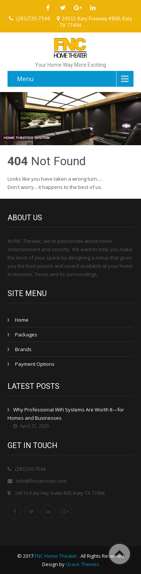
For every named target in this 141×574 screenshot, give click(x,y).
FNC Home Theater (56, 556)
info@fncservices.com (41, 480)
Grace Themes (82, 564)
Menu (25, 79)
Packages (26, 334)
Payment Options (35, 364)
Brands (23, 349)
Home (22, 319)
